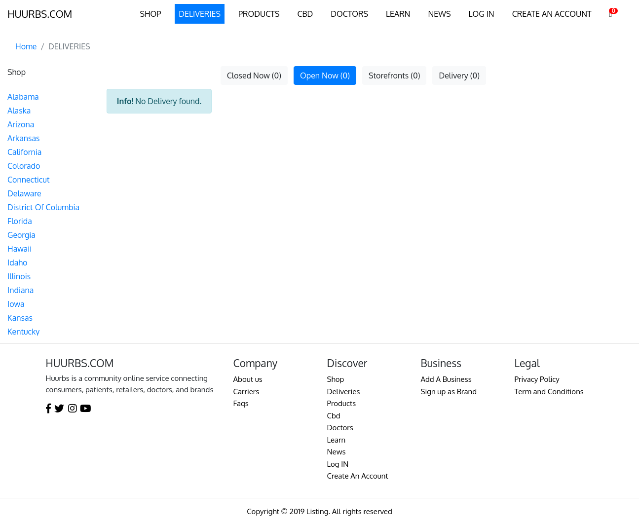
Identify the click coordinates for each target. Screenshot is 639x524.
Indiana (20, 290)
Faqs (241, 403)
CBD (305, 14)
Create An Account (357, 476)
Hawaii (19, 249)
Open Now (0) (325, 75)
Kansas (20, 318)
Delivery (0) (459, 75)
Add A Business (446, 379)
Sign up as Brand (449, 391)
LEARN (398, 14)
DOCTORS (349, 14)
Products (341, 403)
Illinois (19, 276)
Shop (335, 379)
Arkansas (23, 138)
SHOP (150, 14)
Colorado (23, 166)
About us (248, 379)
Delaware (24, 193)
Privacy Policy (537, 379)
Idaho (17, 262)
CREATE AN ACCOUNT (552, 14)
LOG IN (481, 14)
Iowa (16, 304)
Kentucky (23, 332)
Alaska (19, 110)
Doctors (340, 427)
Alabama (23, 97)
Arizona (20, 124)
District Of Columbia (43, 207)
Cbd (333, 415)
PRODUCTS (258, 14)
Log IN (338, 464)
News (336, 451)
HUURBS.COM (39, 13)
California (24, 152)
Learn (336, 440)
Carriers (246, 391)
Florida (19, 221)
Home (26, 46)
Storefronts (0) (394, 75)
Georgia (21, 235)
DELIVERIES (200, 14)
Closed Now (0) (254, 75)
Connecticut (28, 180)
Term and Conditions (549, 391)
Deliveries (343, 391)
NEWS (439, 14)
